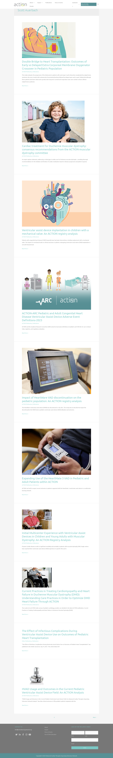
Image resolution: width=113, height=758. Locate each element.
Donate (69, 3)
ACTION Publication (27, 71)
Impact (46, 729)
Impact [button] (45, 4)
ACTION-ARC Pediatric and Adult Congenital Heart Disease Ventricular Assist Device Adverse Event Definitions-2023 (52, 317)
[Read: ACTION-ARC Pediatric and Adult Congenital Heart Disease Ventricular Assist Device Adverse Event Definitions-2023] (56, 286)
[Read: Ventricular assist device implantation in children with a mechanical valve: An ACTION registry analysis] (56, 203)
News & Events (61, 3)
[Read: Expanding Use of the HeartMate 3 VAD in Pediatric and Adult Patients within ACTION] (56, 451)
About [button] (39, 4)
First (72, 735)
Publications (53, 3)
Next (95, 717)
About (46, 727)
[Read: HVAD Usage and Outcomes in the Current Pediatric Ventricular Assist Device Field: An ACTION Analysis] (37, 675)
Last (86, 735)
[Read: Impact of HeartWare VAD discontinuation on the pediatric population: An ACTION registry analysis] (56, 370)
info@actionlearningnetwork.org (23, 729)
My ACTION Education (50, 734)
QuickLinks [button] (76, 4)
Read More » (25, 85)
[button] (41, 4)
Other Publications (27, 641)
